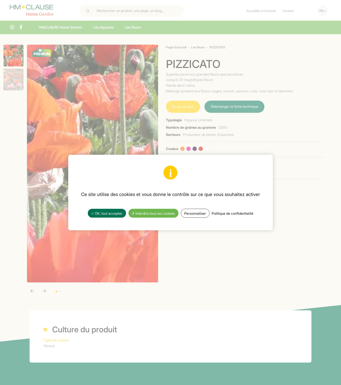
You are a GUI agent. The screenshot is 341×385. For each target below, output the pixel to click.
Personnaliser (195, 213)
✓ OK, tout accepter (106, 213)
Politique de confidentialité (232, 213)
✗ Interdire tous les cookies (153, 213)
